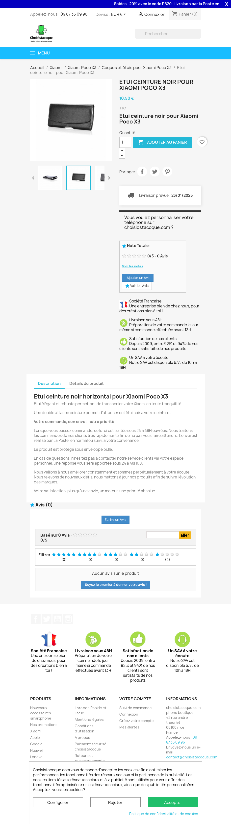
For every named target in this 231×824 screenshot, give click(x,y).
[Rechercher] (168, 34)
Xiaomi (35, 731)
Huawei (36, 750)
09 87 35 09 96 (73, 14)
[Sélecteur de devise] (119, 15)
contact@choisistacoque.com (191, 757)
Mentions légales (89, 719)
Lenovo (36, 756)
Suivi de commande (135, 707)
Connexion (128, 714)
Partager (142, 171)
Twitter (46, 619)
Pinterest (167, 171)
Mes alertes (129, 727)
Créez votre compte (136, 720)
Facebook (36, 619)
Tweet (155, 171)
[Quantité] (125, 142)
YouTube (57, 619)
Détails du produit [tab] (86, 383)
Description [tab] (49, 383)
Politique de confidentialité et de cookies (163, 813)
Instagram (68, 619)
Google (36, 744)
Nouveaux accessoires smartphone (40, 713)
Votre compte (135, 698)
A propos (82, 737)
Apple (35, 737)
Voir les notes (132, 266)
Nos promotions (43, 724)
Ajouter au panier (162, 142)
